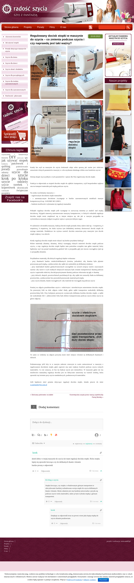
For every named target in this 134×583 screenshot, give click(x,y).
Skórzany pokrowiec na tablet (41, 395)
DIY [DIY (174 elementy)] (12, 157)
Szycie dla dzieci (11, 63)
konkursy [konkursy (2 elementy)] (5, 164)
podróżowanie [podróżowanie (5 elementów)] (22, 166)
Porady (40, 27)
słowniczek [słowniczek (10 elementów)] (22, 187)
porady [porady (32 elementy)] (6, 169)
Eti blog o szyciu (51, 480)
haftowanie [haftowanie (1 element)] (20, 158)
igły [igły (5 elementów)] (26, 157)
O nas (63, 27)
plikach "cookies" (90, 580)
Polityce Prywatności (74, 580)
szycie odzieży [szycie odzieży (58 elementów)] (15, 181)
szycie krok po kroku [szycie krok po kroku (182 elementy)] (15, 177)
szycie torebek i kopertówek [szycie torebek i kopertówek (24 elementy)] (15, 186)
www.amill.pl (126, 541)
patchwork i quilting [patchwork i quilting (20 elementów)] (15, 165)
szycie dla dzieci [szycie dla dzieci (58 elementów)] (15, 173)
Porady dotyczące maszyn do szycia (15, 50)
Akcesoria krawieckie (13, 37)
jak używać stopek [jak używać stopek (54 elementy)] (15, 160)
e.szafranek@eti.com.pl (38, 385)
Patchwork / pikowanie (13, 96)
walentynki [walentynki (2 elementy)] (5, 191)
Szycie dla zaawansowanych (15, 90)
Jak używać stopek (12, 43)
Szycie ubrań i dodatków (14, 69)
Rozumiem (103, 580)
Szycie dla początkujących (14, 75)
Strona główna (11, 27)
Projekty (28, 27)
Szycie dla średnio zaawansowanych (11, 82)
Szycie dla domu (11, 57)
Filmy (52, 27)
